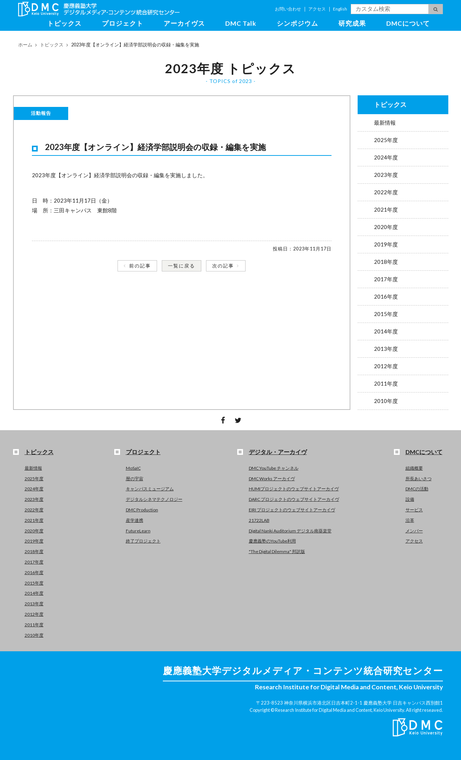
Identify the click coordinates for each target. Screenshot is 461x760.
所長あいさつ (419, 478)
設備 (410, 499)
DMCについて (408, 23)
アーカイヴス (184, 23)
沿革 (410, 520)
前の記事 (140, 266)
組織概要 (414, 468)
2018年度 (386, 261)
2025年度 (386, 140)
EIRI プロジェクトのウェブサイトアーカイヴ (292, 509)
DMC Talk (240, 23)
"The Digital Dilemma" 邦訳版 (277, 551)
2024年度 (386, 157)
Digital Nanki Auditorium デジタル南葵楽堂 (290, 530)
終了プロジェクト (143, 541)
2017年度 (386, 279)
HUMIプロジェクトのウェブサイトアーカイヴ (294, 488)
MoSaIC (133, 468)
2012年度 (386, 366)
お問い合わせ (288, 9)
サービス (414, 509)
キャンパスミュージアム (150, 488)
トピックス (64, 23)
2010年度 (386, 401)
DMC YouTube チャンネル (274, 468)
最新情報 (385, 122)
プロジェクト (122, 23)
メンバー (414, 530)
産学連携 (134, 520)
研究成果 (352, 23)
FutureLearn (138, 530)
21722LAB (259, 520)
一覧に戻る (181, 266)
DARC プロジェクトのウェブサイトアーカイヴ (294, 499)
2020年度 (386, 227)
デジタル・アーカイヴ (278, 451)
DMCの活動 (417, 488)
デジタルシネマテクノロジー (154, 499)
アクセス (317, 9)
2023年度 (386, 174)
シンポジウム (297, 23)
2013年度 (386, 348)
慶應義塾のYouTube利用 (272, 541)
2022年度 (386, 192)
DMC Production (142, 509)
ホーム (25, 44)
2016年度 (386, 296)
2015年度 (386, 314)
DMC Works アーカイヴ (272, 478)
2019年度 (386, 244)
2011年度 (386, 383)
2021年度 (386, 209)
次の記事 (223, 266)
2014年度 (386, 331)
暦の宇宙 (134, 478)
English (340, 9)
